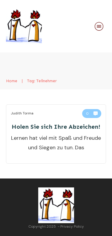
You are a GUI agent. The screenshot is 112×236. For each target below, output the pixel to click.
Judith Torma (22, 113)
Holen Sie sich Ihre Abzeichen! (56, 126)
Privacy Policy (72, 226)
